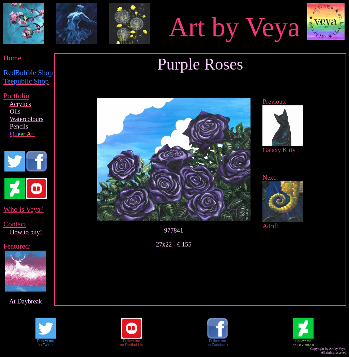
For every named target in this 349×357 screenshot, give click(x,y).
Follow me (45, 341)
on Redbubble (131, 345)
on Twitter (45, 345)
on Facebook (217, 345)
